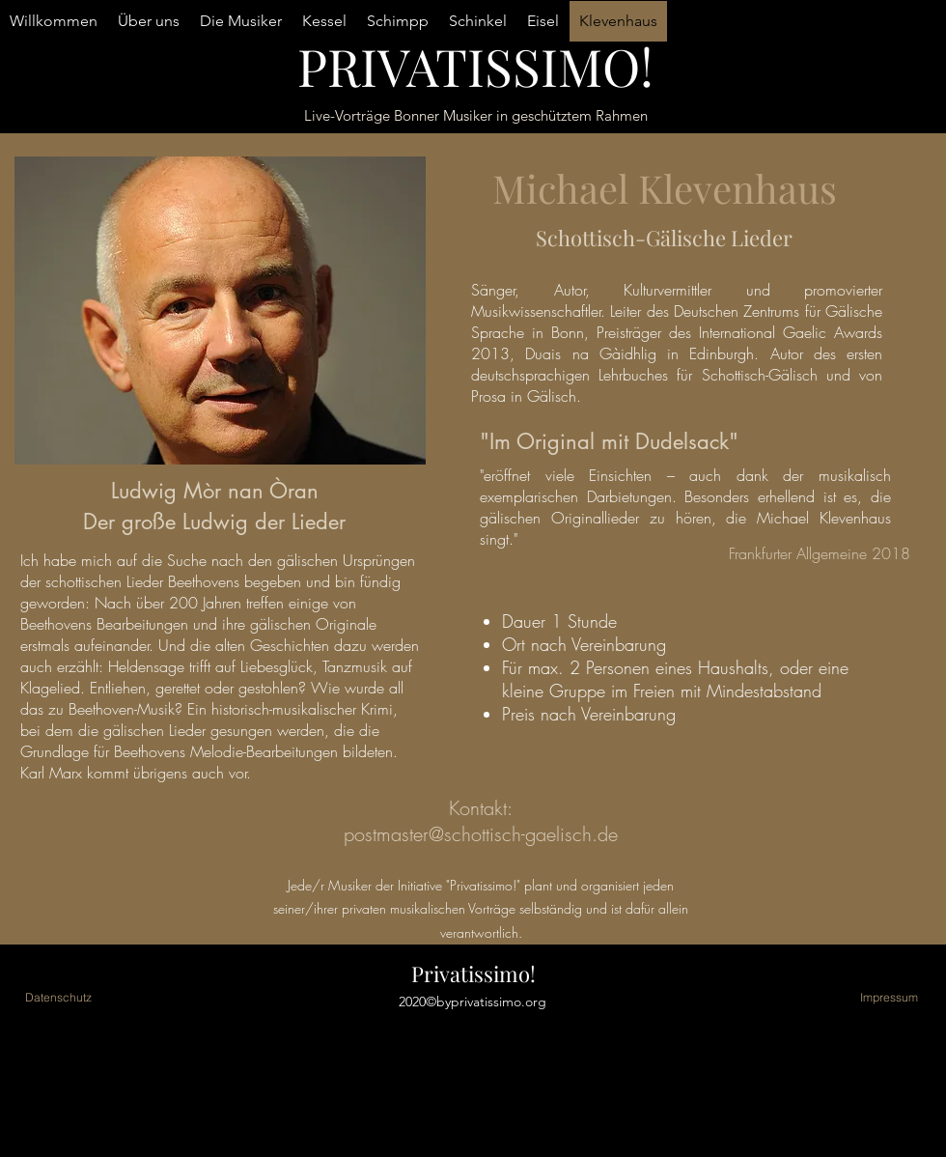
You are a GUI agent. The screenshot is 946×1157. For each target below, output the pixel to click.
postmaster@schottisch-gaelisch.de (481, 834)
